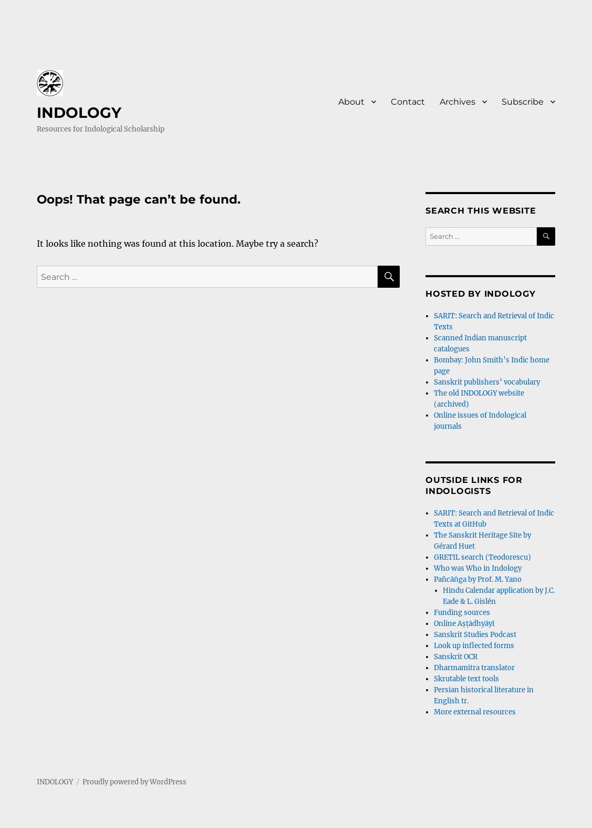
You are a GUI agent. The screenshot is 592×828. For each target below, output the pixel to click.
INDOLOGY (79, 113)
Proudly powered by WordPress (134, 781)
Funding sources (462, 612)
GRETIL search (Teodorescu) (482, 557)
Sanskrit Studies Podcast (475, 634)
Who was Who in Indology (478, 568)
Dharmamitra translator (474, 667)
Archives (457, 102)
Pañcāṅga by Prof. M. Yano (478, 579)
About (351, 102)
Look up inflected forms (474, 645)
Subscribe (523, 102)
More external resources (475, 712)
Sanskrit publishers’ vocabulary (487, 382)
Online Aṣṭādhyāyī (464, 623)
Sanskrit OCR (455, 656)
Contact (408, 102)
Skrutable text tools (466, 678)
